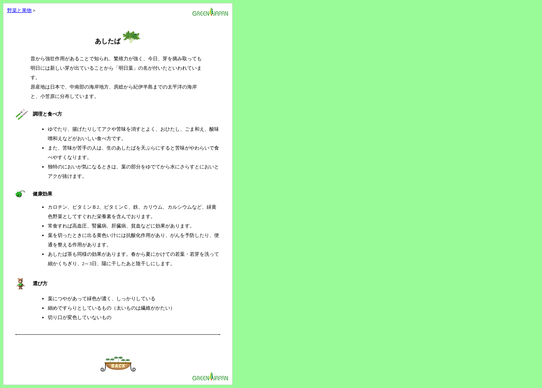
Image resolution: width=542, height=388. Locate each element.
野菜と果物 (19, 10)
